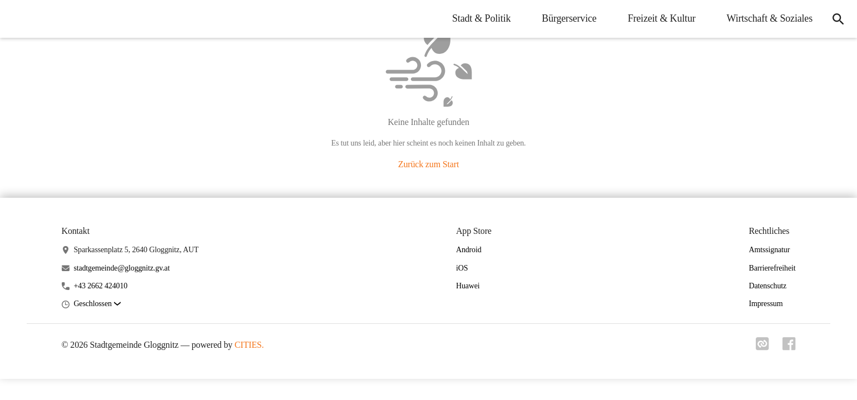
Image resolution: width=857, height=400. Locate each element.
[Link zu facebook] (789, 347)
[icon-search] (838, 18)
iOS (462, 268)
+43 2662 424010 (100, 286)
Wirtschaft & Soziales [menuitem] (770, 18)
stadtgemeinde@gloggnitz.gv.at (121, 268)
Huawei (468, 286)
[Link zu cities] (762, 347)
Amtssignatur (769, 250)
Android (469, 250)
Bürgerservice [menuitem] (569, 18)
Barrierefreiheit (772, 268)
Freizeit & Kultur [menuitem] (662, 18)
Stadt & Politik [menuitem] (481, 18)
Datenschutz (767, 286)
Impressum (765, 303)
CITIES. (249, 344)
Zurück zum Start (428, 164)
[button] (96, 304)
